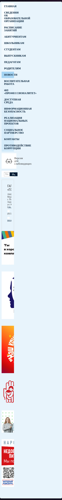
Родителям (9, 68)
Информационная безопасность (9, 110)
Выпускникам (9, 55)
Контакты (9, 139)
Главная (9, 6)
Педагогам (9, 62)
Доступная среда (9, 101)
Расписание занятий (9, 29)
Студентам (9, 49)
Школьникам (9, 43)
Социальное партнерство (9, 131)
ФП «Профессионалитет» (9, 92)
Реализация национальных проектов (9, 121)
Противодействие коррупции (9, 147)
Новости (9, 74)
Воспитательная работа (9, 82)
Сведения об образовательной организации (9, 17)
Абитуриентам (9, 36)
